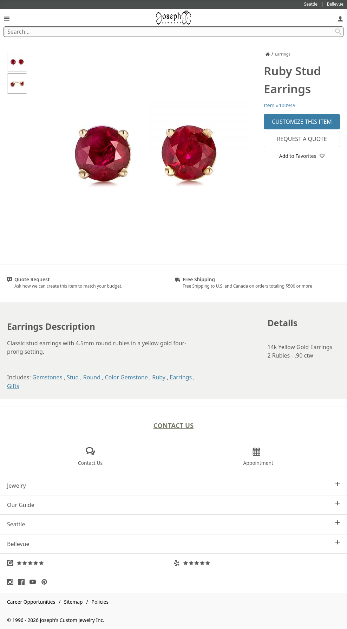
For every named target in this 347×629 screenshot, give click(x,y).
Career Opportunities (31, 601)
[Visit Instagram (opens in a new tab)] (12, 582)
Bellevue (173, 544)
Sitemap (73, 601)
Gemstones (47, 377)
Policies (100, 601)
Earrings (181, 377)
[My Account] (340, 18)
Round (91, 377)
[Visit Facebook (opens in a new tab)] (23, 582)
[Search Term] (173, 31)
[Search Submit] (338, 31)
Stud (73, 377)
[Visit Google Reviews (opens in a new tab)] (90, 563)
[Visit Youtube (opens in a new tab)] (34, 582)
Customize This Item (302, 122)
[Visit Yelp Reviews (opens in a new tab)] (257, 563)
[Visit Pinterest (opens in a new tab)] (46, 582)
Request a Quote (302, 139)
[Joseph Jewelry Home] (268, 54)
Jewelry (173, 485)
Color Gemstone (126, 377)
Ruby (158, 377)
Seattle (173, 524)
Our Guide (173, 505)
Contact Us (173, 425)
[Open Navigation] (7, 18)
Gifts (13, 386)
